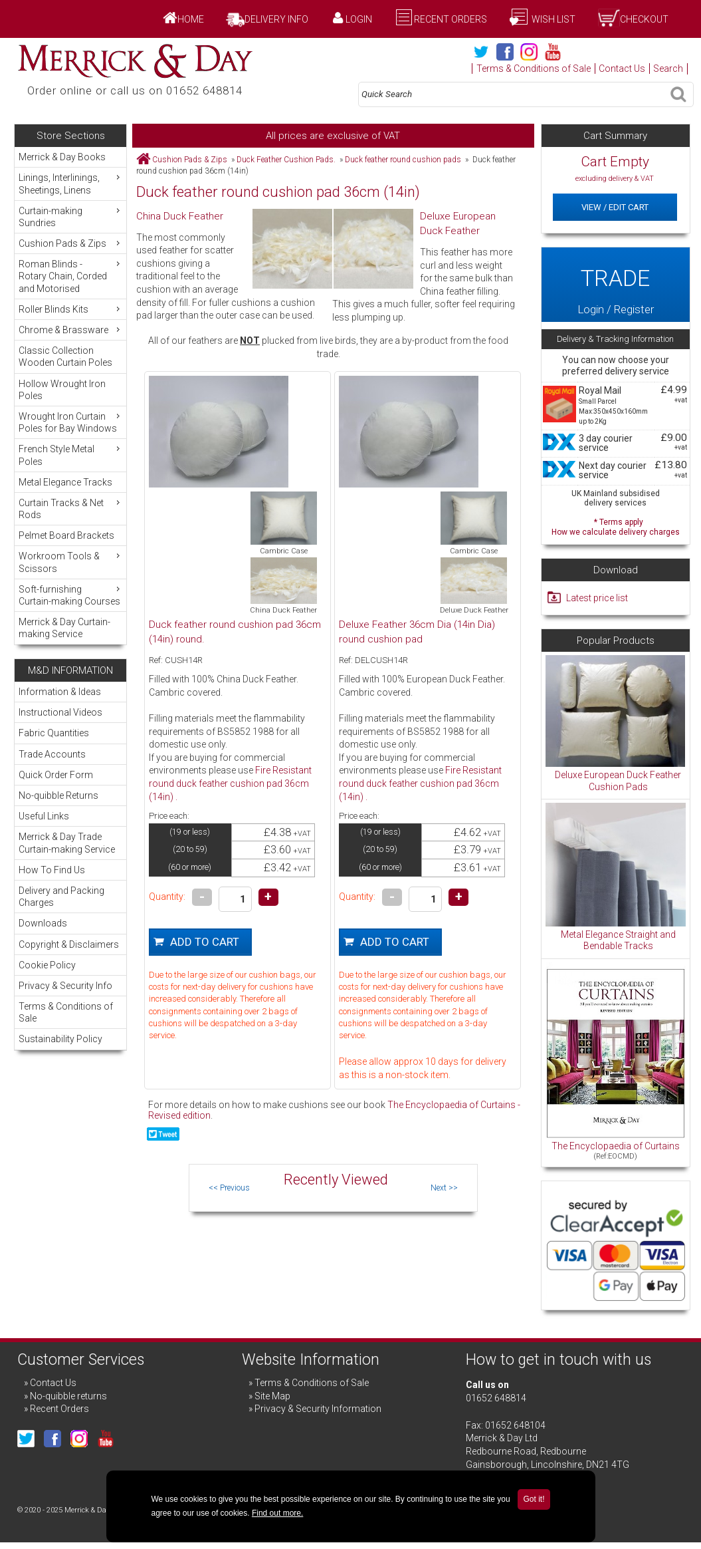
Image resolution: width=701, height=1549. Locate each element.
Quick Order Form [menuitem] (56, 775)
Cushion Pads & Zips (189, 159)
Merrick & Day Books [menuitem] (62, 157)
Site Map (272, 1396)
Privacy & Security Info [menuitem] (65, 985)
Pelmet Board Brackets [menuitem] (66, 535)
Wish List (552, 19)
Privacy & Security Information (317, 1408)
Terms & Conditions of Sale (533, 68)
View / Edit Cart (615, 207)
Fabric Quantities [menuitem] (54, 733)
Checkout (644, 19)
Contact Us (622, 68)
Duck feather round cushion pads (403, 159)
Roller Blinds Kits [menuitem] (71, 309)
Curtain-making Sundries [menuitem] (71, 216)
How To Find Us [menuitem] (52, 870)
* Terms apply (615, 525)
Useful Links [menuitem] (44, 816)
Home (190, 19)
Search (668, 68)
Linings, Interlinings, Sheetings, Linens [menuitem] (71, 183)
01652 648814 (496, 1398)
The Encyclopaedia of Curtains (615, 1146)
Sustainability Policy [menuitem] (60, 1039)
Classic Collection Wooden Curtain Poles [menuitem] (65, 356)
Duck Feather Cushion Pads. (286, 159)
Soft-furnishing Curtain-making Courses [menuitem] (71, 595)
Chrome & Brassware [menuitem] (71, 329)
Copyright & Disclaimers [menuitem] (69, 944)
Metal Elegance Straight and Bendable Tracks (618, 940)
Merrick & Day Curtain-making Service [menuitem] (64, 628)
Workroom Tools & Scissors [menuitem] (71, 561)
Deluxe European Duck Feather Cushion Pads (618, 781)
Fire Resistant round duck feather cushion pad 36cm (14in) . (230, 783)
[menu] (70, 395)
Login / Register (616, 284)
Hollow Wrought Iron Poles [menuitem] (62, 389)
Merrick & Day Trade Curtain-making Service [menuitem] (67, 842)
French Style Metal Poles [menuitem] (71, 454)
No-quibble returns (68, 1396)
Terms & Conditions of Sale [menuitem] (66, 1012)
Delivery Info (276, 19)
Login (359, 19)
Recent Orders (450, 19)
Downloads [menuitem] (43, 923)
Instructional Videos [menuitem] (60, 712)
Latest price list (597, 598)
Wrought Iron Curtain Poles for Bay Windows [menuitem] (71, 422)
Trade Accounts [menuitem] (52, 754)
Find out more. (277, 1513)
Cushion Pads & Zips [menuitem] (71, 243)
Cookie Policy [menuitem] (47, 965)
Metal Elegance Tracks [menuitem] (65, 482)
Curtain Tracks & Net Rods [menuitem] (71, 508)
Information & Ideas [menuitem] (60, 691)
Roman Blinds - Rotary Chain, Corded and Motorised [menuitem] (71, 275)
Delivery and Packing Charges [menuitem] (61, 896)
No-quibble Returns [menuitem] (58, 795)
